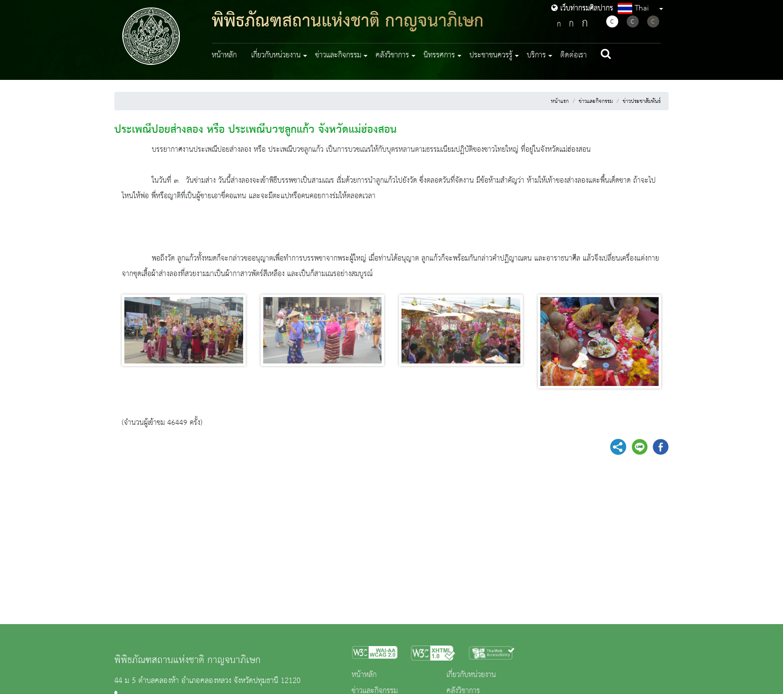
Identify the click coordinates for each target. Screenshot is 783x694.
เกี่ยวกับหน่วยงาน (471, 675)
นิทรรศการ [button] (439, 55)
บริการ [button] (536, 55)
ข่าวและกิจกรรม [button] (338, 55)
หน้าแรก (560, 101)
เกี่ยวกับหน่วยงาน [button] (276, 55)
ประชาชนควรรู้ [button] (490, 55)
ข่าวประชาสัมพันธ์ (642, 101)
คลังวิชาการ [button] (392, 55)
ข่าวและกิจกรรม (596, 101)
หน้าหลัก (224, 55)
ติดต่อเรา (573, 55)
